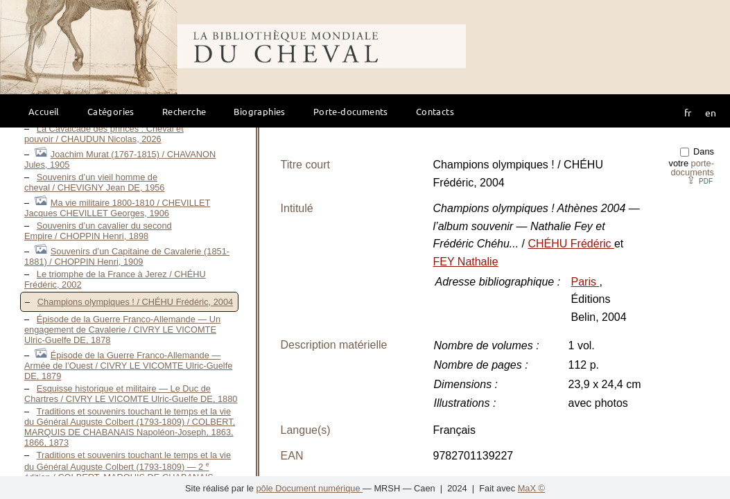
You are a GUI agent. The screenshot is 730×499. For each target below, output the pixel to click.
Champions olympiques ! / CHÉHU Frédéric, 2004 (135, 302)
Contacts (435, 111)
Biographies (259, 111)
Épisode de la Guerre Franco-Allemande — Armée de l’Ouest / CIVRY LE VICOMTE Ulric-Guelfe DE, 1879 (128, 365)
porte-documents (692, 167)
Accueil (44, 111)
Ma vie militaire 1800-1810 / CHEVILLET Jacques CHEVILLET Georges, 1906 (117, 208)
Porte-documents (350, 111)
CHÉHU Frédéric (571, 244)
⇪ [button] (699, 180)
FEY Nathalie (465, 262)
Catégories (110, 111)
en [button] (710, 112)
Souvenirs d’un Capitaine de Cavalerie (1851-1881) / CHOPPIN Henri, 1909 (126, 256)
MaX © (531, 488)
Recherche (184, 111)
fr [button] (687, 112)
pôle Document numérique (309, 488)
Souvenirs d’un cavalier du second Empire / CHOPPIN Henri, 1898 (98, 230)
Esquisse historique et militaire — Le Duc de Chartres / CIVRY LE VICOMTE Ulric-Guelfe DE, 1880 (130, 393)
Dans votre (691, 161)
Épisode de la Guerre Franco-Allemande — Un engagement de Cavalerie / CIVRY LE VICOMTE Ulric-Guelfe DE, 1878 (122, 329)
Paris (585, 282)
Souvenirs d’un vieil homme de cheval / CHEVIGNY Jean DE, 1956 (94, 182)
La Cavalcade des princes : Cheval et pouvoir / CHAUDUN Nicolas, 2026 (104, 133)
